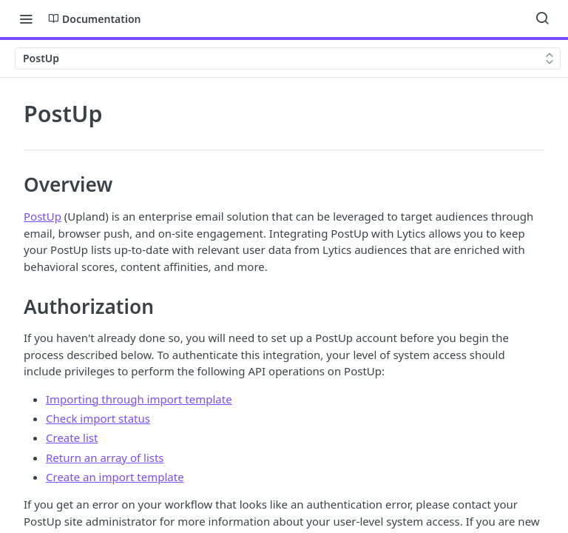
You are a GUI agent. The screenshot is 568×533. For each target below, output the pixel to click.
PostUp (42, 216)
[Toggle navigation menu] (26, 18)
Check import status (98, 418)
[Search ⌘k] (542, 18)
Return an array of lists (105, 457)
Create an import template (115, 476)
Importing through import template (139, 399)
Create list (72, 437)
